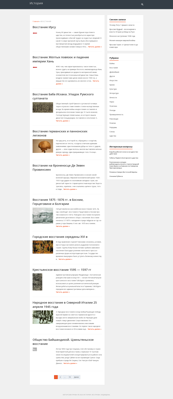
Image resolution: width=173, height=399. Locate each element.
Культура (113, 89)
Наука (111, 102)
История (36, 3)
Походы (112, 110)
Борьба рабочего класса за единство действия (123, 153)
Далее (76, 377)
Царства (112, 136)
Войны (112, 63)
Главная (36, 21)
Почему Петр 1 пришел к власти (121, 25)
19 (70, 377)
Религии (112, 123)
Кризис (112, 85)
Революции (113, 119)
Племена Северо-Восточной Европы (123, 172)
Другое (112, 76)
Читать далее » (95, 47)
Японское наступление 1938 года (122, 36)
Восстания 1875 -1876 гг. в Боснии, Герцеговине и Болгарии (58, 202)
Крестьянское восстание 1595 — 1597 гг (62, 270)
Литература (114, 93)
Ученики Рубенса (116, 176)
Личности (113, 97)
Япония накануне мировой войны (122, 40)
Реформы (113, 127)
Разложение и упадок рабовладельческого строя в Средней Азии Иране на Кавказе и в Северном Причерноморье (124, 165)
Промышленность (116, 114)
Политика (113, 106)
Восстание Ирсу (44, 27)
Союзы (112, 132)
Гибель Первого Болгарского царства (123, 158)
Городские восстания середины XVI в (60, 237)
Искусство (113, 80)
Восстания (113, 68)
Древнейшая (114, 72)
